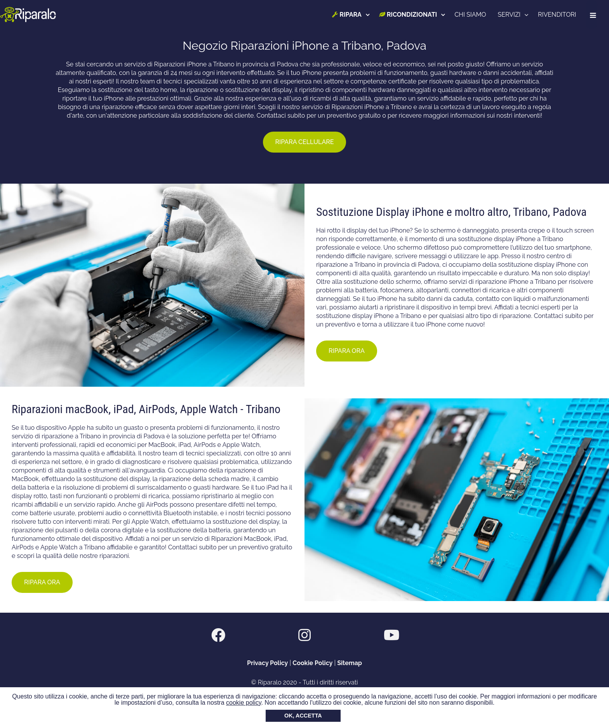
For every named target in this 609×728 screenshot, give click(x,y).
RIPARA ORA (347, 350)
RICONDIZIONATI (409, 14)
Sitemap (349, 663)
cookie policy (243, 702)
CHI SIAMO (472, 14)
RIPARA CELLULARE (304, 142)
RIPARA (348, 14)
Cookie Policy (312, 663)
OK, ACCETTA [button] (303, 715)
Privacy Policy (267, 663)
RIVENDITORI (558, 14)
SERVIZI (510, 14)
